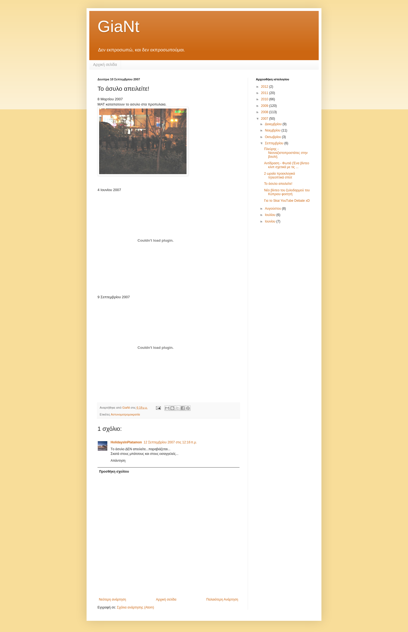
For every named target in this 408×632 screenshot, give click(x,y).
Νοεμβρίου (273, 130)
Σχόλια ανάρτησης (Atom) (135, 607)
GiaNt (118, 26)
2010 (265, 99)
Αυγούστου (273, 208)
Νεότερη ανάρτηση (112, 599)
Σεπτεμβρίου (274, 143)
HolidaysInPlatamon (126, 442)
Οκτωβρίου (273, 137)
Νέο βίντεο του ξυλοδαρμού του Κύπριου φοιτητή (287, 192)
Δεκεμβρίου (274, 124)
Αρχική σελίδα (105, 64)
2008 (265, 112)
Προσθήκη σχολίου (114, 471)
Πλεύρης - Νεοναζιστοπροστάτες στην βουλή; (286, 153)
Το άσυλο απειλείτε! (278, 184)
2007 (265, 119)
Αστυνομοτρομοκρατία (125, 414)
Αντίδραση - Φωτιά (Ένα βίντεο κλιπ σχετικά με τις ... (286, 165)
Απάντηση (118, 461)
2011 (265, 93)
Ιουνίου (270, 221)
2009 (265, 106)
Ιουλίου (270, 215)
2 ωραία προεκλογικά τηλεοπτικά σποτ (279, 175)
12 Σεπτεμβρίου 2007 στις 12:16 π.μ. (170, 442)
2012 (265, 87)
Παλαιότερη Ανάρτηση (222, 599)
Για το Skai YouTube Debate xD (287, 201)
